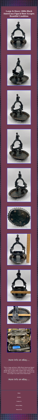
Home (19, 393)
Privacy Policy (19, 405)
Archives (19, 397)
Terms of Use (19, 409)
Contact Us (19, 401)
